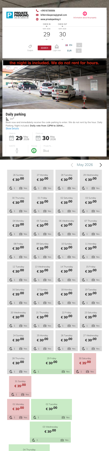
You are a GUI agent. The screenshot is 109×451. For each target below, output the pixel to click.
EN (70, 45)
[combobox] (75, 45)
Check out (62, 24)
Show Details (12, 128)
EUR (69, 50)
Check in (46, 24)
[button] (44, 48)
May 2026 (85, 165)
